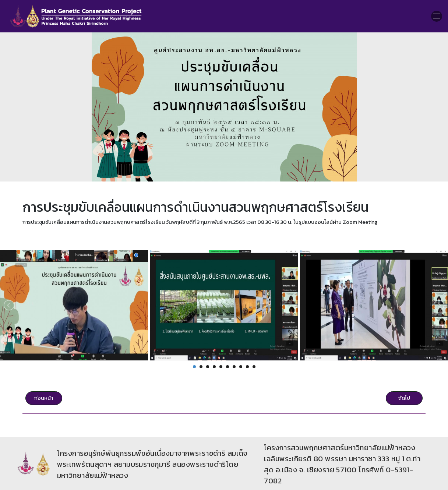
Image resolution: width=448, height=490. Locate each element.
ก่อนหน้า (43, 398)
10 (254, 366)
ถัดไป (404, 398)
